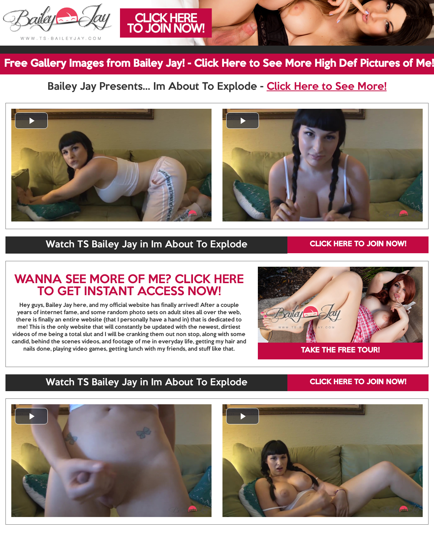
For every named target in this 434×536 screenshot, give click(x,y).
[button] (31, 120)
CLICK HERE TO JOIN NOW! (358, 244)
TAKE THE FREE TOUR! (340, 350)
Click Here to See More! (327, 87)
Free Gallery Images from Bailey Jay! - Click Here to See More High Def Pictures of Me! (219, 64)
